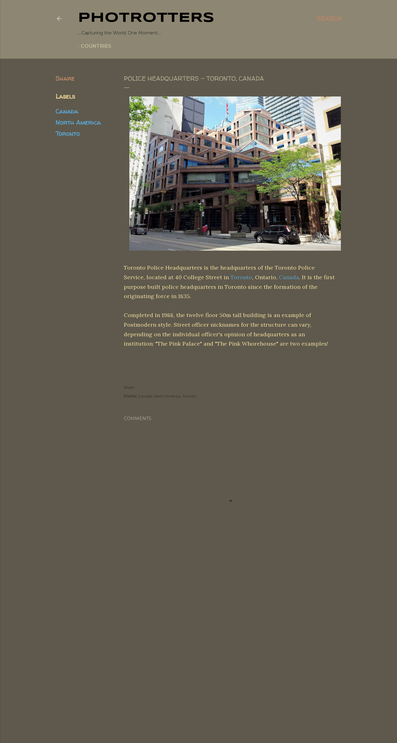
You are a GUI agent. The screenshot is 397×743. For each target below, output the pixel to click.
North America (78, 122)
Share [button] (65, 78)
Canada (67, 111)
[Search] (328, 18)
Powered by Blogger (198, 703)
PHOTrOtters (146, 18)
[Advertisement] (198, 625)
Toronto (68, 133)
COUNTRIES (96, 46)
